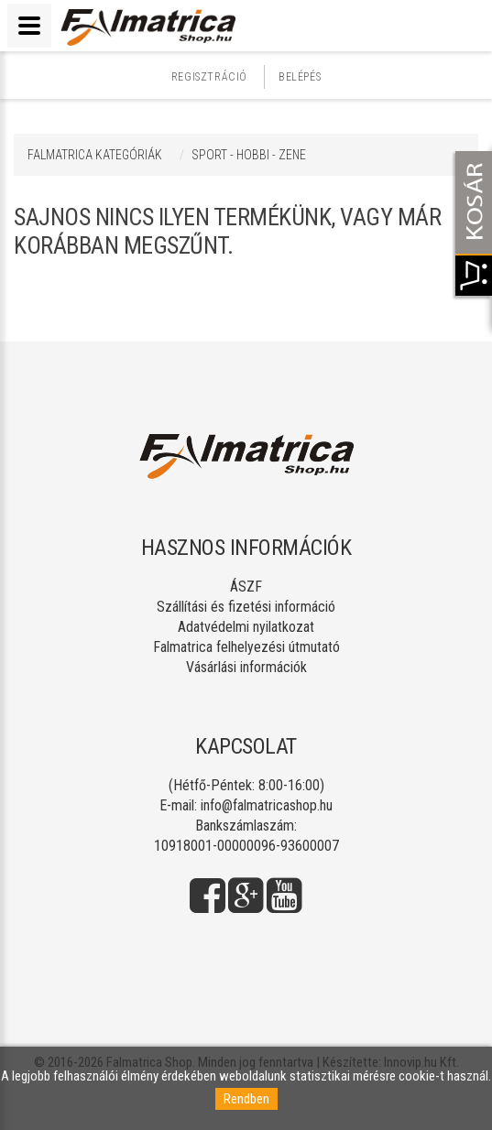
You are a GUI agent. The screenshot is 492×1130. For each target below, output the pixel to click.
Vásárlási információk (246, 667)
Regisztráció (209, 77)
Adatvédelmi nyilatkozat (246, 627)
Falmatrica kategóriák (94, 154)
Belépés (300, 77)
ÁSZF (246, 586)
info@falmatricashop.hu (267, 805)
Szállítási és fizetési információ (246, 606)
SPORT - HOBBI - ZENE (248, 154)
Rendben (246, 1099)
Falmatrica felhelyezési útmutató (246, 647)
